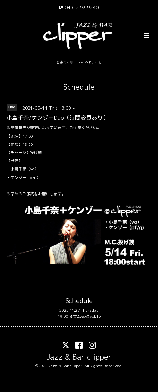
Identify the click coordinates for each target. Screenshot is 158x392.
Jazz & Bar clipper (79, 356)
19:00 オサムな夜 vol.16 (79, 316)
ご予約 (28, 193)
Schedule (79, 87)
